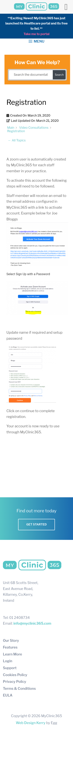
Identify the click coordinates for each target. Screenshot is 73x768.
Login (7, 661)
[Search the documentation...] (31, 74)
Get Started (36, 524)
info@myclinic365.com (32, 623)
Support (10, 668)
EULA (7, 695)
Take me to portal (36, 34)
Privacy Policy (14, 682)
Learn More (12, 654)
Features (10, 647)
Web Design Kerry (30, 723)
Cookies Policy (15, 675)
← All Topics (17, 140)
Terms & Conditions (19, 688)
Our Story (11, 641)
